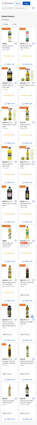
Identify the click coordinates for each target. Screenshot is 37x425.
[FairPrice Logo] (9, 3)
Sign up (18, 3)
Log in (26, 3)
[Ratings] (8, 56)
